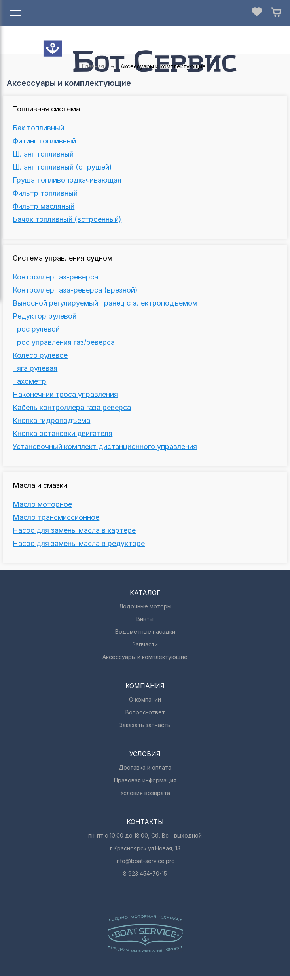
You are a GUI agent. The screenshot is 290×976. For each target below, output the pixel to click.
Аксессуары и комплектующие (145, 656)
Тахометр (29, 381)
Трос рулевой (36, 329)
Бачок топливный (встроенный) (67, 219)
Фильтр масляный (43, 206)
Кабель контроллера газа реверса (72, 407)
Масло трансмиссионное (56, 517)
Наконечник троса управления (65, 394)
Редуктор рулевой (44, 316)
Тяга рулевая (35, 368)
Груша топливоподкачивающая (67, 180)
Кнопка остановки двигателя (62, 433)
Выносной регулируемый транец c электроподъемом (105, 303)
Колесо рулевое (40, 355)
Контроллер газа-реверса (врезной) (75, 290)
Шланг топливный (43, 154)
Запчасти (145, 644)
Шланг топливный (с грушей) (62, 167)
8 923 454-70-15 (145, 873)
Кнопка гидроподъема (51, 420)
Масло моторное (42, 504)
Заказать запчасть (145, 724)
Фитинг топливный (44, 141)
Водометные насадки (145, 631)
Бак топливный (38, 128)
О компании (145, 699)
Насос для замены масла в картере (74, 530)
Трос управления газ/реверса (64, 342)
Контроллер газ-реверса (55, 277)
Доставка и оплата (145, 767)
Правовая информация (145, 780)
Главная (93, 66)
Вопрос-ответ (145, 712)
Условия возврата (145, 792)
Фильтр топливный (45, 193)
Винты (145, 618)
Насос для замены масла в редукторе (79, 543)
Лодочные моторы (145, 606)
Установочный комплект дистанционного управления (105, 446)
